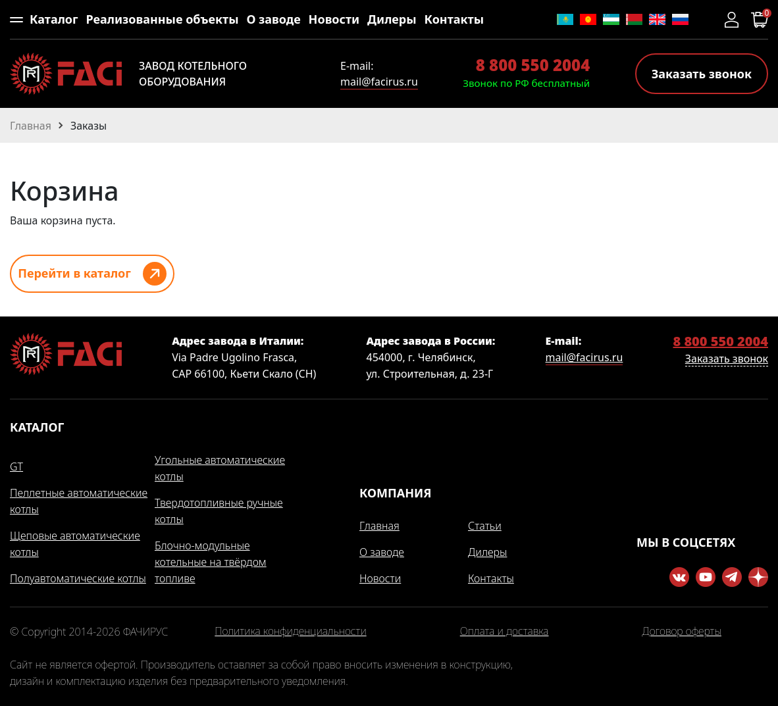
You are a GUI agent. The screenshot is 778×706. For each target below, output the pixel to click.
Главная (379, 525)
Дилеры (392, 19)
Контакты (454, 19)
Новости (334, 19)
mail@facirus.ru (379, 81)
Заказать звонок (702, 74)
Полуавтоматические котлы (78, 578)
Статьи (485, 525)
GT (16, 466)
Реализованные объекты (162, 19)
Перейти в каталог (74, 273)
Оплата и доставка (504, 631)
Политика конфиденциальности (290, 631)
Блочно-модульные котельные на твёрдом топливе (211, 562)
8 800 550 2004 (533, 65)
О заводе (273, 19)
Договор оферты (681, 631)
